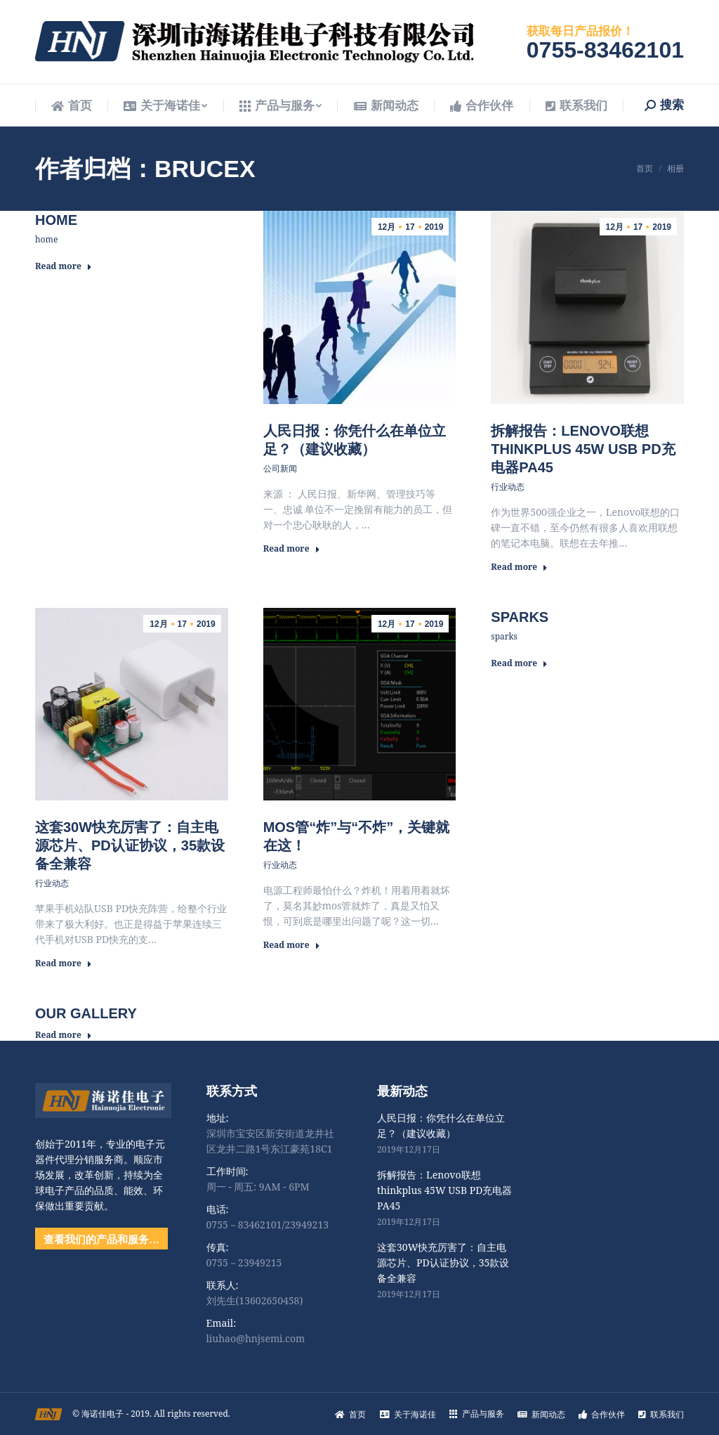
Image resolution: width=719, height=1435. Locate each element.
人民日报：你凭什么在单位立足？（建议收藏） (354, 440)
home (56, 220)
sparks (519, 617)
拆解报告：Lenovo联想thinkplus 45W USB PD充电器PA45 (583, 449)
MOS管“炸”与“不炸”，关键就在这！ (356, 836)
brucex (205, 168)
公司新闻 (280, 468)
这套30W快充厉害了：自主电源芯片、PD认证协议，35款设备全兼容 (130, 845)
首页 (644, 168)
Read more (63, 266)
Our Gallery (86, 1013)
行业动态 (508, 487)
